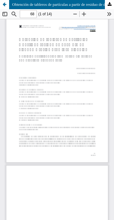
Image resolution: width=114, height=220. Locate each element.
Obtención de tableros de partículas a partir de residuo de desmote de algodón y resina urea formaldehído (63, 4)
